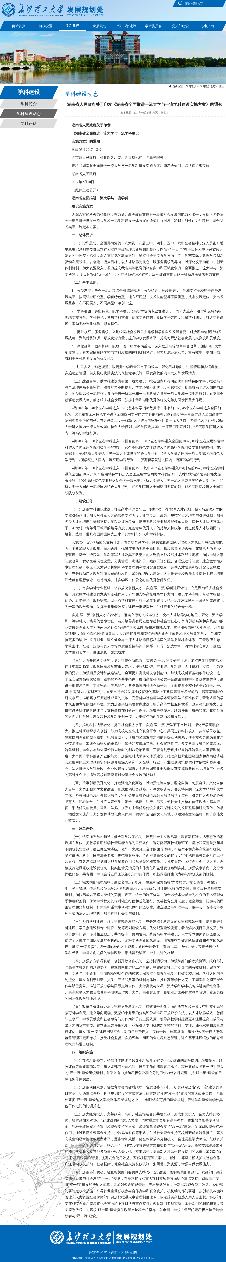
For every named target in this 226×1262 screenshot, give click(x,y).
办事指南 (207, 26)
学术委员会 (153, 26)
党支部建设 (180, 26)
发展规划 (99, 26)
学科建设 (72, 26)
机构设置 (45, 26)
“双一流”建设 (126, 26)
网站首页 (18, 26)
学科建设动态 (208, 86)
